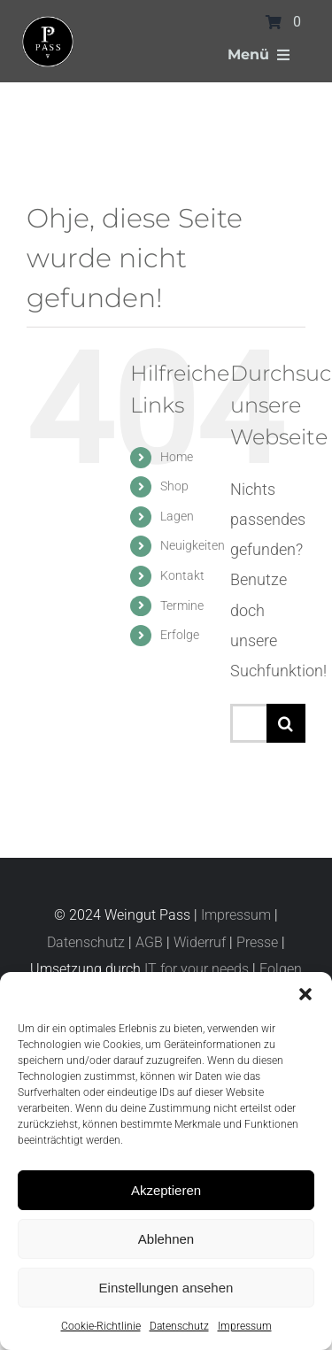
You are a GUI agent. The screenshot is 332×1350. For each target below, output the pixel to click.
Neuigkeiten (192, 545)
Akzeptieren (166, 1190)
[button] (305, 994)
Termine (182, 605)
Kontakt (182, 575)
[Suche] (285, 723)
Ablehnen (166, 1238)
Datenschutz (179, 1326)
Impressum (245, 1326)
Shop (174, 486)
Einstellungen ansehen (166, 1287)
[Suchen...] (248, 723)
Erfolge (179, 635)
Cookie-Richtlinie (101, 1326)
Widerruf (200, 942)
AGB (149, 942)
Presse (257, 942)
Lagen (177, 516)
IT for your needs (196, 968)
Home (176, 457)
